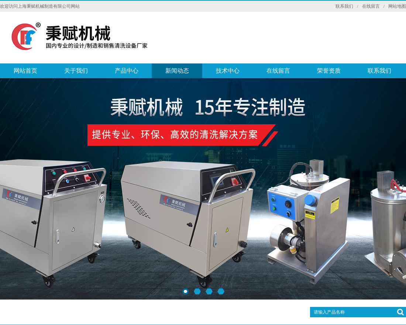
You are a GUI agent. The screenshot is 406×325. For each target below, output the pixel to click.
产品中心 (126, 71)
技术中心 (228, 71)
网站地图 (397, 6)
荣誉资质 (329, 71)
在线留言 (371, 6)
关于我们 (76, 71)
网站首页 (25, 71)
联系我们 (344, 6)
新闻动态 (177, 71)
